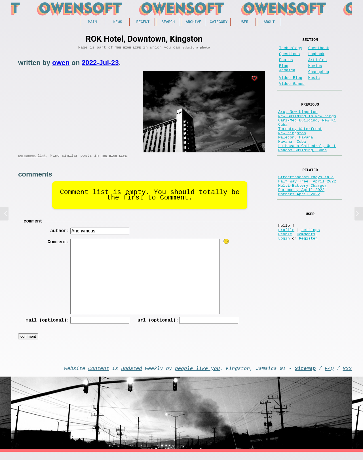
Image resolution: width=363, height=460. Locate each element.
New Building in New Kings (307, 128)
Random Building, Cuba (302, 171)
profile (286, 262)
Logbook (316, 57)
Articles (317, 64)
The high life (128, 49)
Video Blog (290, 86)
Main (92, 22)
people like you (197, 375)
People (285, 267)
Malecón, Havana (295, 155)
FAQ (329, 375)
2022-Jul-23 (100, 64)
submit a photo (196, 49)
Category (218, 22)
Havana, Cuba (292, 160)
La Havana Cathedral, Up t (307, 166)
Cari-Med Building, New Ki (307, 133)
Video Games (292, 93)
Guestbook (318, 50)
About (269, 22)
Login (284, 273)
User (243, 22)
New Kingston (292, 150)
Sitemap (305, 375)
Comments (306, 267)
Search (168, 22)
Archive (193, 22)
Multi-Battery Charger (302, 211)
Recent (143, 22)
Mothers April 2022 (299, 222)
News (117, 22)
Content (98, 375)
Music (314, 86)
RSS (347, 375)
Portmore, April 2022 (301, 216)
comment (33, 225)
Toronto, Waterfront (300, 144)
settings (310, 262)
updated (131, 375)
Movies (315, 71)
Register (308, 273)
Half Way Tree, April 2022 (307, 206)
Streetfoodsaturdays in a (306, 200)
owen (60, 64)
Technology (290, 50)
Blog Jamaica (287, 74)
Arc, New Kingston (298, 123)
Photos (286, 64)
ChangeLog (318, 78)
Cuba (283, 139)
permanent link (32, 158)
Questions (289, 57)
